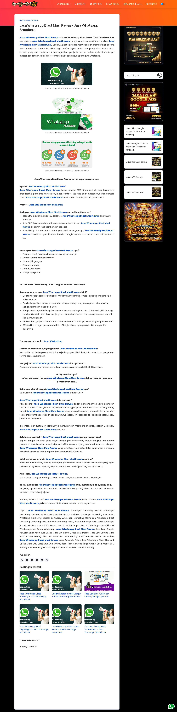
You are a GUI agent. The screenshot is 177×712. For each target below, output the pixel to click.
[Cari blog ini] (141, 75)
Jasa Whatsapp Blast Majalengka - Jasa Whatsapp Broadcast (34, 629)
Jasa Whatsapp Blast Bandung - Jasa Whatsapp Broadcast (33, 596)
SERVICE (96, 4)
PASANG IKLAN (132, 4)
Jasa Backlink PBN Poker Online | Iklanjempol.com (96, 595)
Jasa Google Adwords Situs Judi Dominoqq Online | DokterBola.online (137, 147)
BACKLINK (63, 4)
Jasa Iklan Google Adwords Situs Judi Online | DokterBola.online (135, 131)
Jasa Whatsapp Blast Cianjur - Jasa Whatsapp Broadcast (66, 595)
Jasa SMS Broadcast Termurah (46, 204)
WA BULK (112, 4)
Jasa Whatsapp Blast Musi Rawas (39, 37)
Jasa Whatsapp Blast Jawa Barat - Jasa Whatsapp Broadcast (65, 629)
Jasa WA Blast (32, 20)
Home (22, 20)
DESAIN (80, 4)
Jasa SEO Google (134, 177)
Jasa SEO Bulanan (135, 192)
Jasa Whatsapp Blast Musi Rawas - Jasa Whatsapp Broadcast (59, 27)
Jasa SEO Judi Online (136, 161)
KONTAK (151, 4)
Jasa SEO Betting (53, 341)
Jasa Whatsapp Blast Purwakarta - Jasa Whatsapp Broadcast (95, 629)
